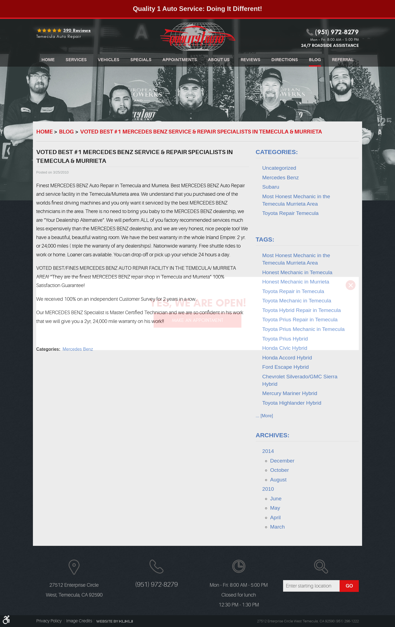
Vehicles (108, 59)
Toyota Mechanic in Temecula (296, 300)
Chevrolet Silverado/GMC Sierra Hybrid (299, 380)
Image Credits (79, 621)
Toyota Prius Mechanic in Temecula (303, 329)
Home (48, 59)
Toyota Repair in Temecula (293, 291)
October (279, 470)
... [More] (264, 415)
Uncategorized (279, 168)
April (275, 517)
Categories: (277, 152)
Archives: (272, 435)
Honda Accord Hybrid (287, 358)
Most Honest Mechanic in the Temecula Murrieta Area (296, 200)
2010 (268, 489)
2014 (268, 451)
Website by (114, 621)
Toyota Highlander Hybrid (291, 403)
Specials (140, 59)
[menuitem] (48, 61)
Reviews (250, 59)
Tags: (265, 239)
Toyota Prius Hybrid (285, 339)
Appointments (179, 59)
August (278, 480)
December (282, 461)
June (276, 498)
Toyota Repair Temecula (290, 213)
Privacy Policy (49, 621)
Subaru (270, 187)
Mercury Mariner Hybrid (289, 393)
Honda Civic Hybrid (284, 348)
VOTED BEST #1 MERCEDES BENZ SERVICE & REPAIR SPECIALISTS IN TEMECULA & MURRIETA (201, 132)
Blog (315, 59)
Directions (284, 59)
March (277, 527)
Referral (343, 59)
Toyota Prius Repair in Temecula (300, 319)
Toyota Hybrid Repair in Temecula (301, 310)
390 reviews (77, 30)
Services (76, 59)
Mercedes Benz (78, 349)
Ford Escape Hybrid (285, 367)
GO (349, 586)
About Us (219, 59)
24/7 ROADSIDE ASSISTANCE (330, 45)
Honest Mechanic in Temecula (297, 272)
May (275, 508)
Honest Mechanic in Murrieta (295, 282)
